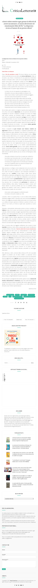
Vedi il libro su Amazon (8, 71)
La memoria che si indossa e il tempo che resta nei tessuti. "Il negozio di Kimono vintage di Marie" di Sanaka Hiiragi (21, 447)
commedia (23, 294)
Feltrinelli (31, 294)
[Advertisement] (19, 395)
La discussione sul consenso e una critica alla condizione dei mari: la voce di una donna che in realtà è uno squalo (23, 454)
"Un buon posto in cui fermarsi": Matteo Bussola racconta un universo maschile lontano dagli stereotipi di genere (21, 439)
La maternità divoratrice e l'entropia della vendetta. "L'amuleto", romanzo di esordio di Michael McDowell (22, 485)
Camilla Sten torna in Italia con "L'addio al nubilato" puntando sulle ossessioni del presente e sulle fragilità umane (22, 477)
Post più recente (8, 319)
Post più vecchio (30, 319)
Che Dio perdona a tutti (11, 74)
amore (17, 294)
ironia (5, 296)
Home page (19, 319)
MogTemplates (13, 580)
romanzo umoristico (29, 296)
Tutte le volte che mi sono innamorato (26, 229)
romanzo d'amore (17, 296)
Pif (10, 296)
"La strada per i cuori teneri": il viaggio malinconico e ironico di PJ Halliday (21, 461)
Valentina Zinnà (19, 298)
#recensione (19, 18)
